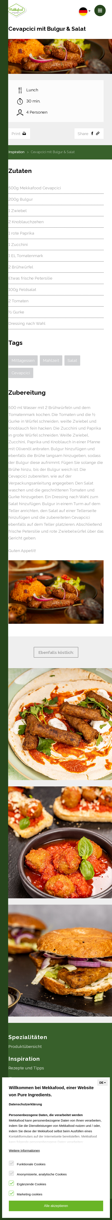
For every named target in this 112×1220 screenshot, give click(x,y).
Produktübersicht (25, 1046)
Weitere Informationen (24, 1150)
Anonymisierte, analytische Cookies (42, 1174)
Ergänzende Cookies (31, 1184)
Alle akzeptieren (56, 1206)
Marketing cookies (29, 1194)
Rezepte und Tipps (26, 1068)
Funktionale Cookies (31, 1164)
